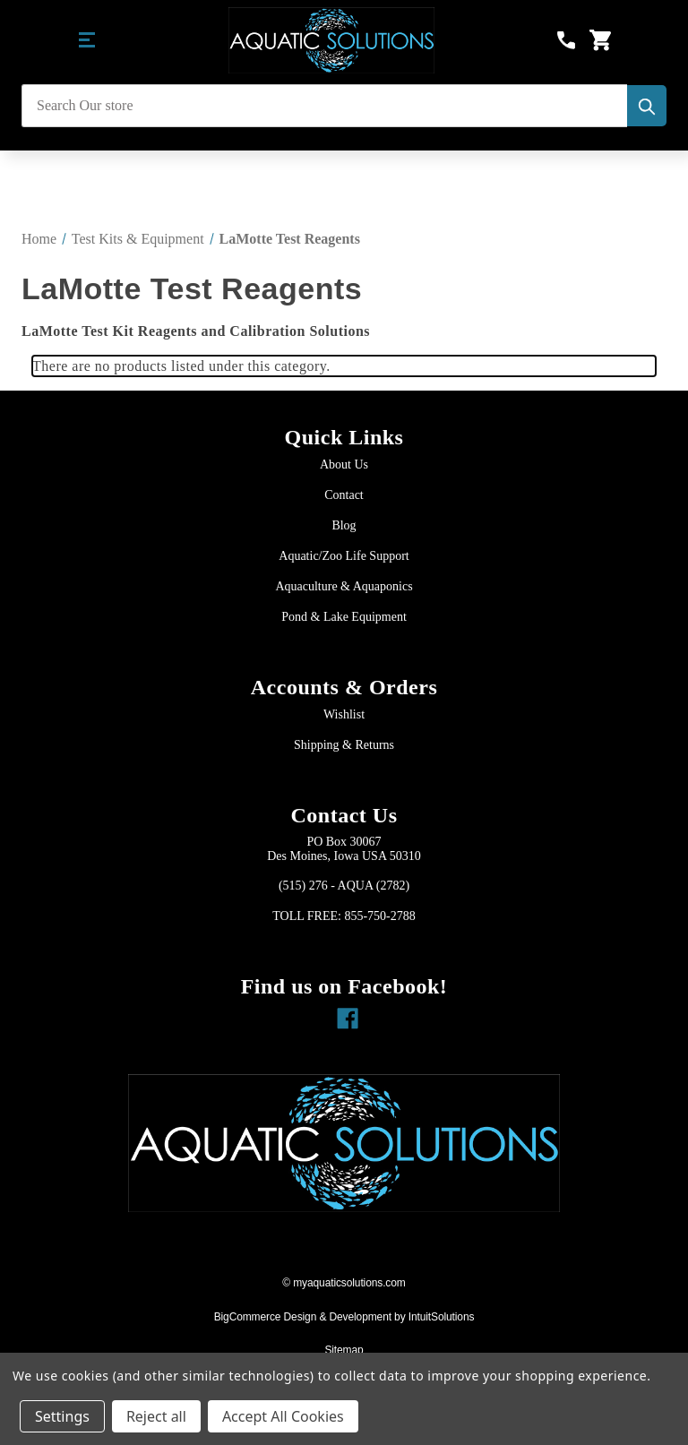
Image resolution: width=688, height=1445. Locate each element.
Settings (62, 1416)
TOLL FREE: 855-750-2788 (343, 916)
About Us (344, 464)
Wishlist (344, 714)
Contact (344, 495)
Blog (343, 525)
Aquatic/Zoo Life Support (343, 556)
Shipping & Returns (344, 745)
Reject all (156, 1416)
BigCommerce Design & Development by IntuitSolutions (344, 1317)
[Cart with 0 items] (600, 40)
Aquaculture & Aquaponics (343, 586)
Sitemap (343, 1350)
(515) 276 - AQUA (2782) (344, 885)
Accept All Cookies (283, 1416)
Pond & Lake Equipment (344, 617)
